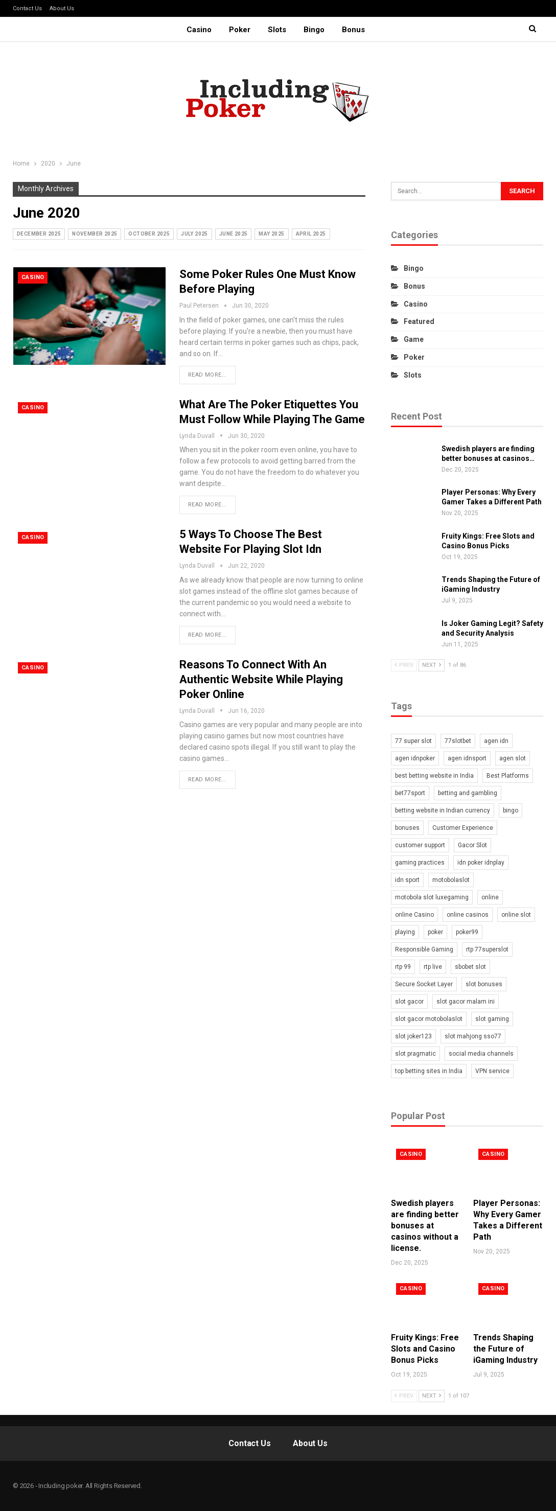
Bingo (315, 29)
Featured (419, 321)
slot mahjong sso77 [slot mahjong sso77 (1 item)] (473, 1036)
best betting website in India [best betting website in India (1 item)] (434, 775)
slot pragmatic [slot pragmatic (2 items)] (415, 1053)
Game (414, 339)
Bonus (356, 29)
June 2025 (233, 234)
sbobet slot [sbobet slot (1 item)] (470, 966)
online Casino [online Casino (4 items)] (414, 914)
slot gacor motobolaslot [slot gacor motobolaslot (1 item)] (428, 1018)
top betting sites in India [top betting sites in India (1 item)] (428, 1071)
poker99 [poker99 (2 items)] (467, 932)
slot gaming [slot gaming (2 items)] (492, 1018)
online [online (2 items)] (490, 897)
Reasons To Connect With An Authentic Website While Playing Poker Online (261, 679)
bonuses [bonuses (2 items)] (407, 827)
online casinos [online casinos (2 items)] (468, 914)
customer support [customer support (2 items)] (420, 845)
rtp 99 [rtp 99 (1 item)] (403, 966)
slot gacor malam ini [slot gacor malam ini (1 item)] (465, 1001)
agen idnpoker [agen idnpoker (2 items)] (415, 758)
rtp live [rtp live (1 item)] (433, 966)
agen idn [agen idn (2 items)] (496, 741)
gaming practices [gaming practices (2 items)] (420, 862)
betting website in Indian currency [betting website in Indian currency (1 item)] (442, 810)
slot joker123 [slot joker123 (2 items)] (413, 1036)
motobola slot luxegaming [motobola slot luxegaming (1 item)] (432, 897)
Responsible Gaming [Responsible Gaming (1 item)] (424, 949)
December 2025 (39, 234)
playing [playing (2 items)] (405, 932)
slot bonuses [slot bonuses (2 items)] (484, 984)
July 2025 (194, 234)
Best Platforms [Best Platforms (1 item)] (507, 775)
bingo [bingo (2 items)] (510, 810)
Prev (404, 665)
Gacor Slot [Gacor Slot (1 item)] (472, 845)
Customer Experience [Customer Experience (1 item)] (462, 827)
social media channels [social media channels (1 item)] (481, 1053)
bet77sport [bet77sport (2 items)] (410, 793)
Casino (195, 29)
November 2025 (94, 234)
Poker (238, 29)
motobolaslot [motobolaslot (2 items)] (451, 880)
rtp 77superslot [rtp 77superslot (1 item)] (487, 949)
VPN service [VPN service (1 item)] (492, 1071)
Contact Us (27, 8)
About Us (62, 8)
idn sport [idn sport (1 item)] (407, 880)
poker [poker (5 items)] (435, 932)
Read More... (207, 374)
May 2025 (271, 234)
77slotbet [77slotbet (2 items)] (458, 741)
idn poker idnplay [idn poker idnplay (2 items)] (480, 862)
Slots (277, 29)
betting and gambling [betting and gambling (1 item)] (467, 793)
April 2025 (311, 234)
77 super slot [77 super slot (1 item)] (413, 741)
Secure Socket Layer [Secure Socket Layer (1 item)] (424, 984)
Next (431, 665)
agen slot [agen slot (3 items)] (512, 758)
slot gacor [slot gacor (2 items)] (409, 1001)
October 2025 (149, 234)
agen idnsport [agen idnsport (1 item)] (467, 758)
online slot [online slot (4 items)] (516, 914)
